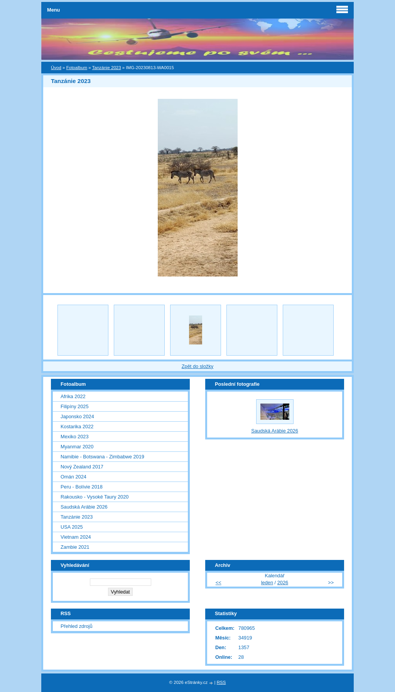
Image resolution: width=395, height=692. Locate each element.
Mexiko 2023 (75, 436)
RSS (221, 682)
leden (267, 582)
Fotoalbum (76, 67)
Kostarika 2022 (77, 426)
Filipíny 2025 (75, 406)
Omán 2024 (73, 477)
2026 (282, 582)
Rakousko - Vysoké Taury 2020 (94, 497)
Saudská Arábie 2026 (84, 507)
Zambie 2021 (75, 547)
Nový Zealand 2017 (82, 467)
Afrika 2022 (73, 396)
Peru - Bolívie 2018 (82, 487)
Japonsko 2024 (77, 416)
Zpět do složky (198, 366)
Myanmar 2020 (77, 446)
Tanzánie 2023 (106, 67)
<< (218, 582)
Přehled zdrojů (77, 626)
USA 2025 (72, 527)
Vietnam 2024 (76, 537)
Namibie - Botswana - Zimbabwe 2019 (102, 457)
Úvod (56, 67)
